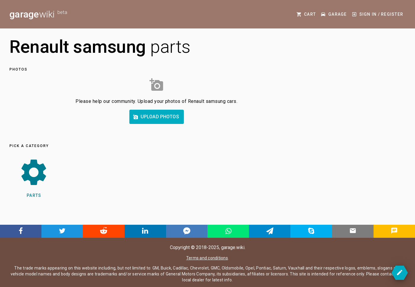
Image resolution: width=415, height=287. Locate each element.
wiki (38, 14)
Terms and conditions (207, 258)
